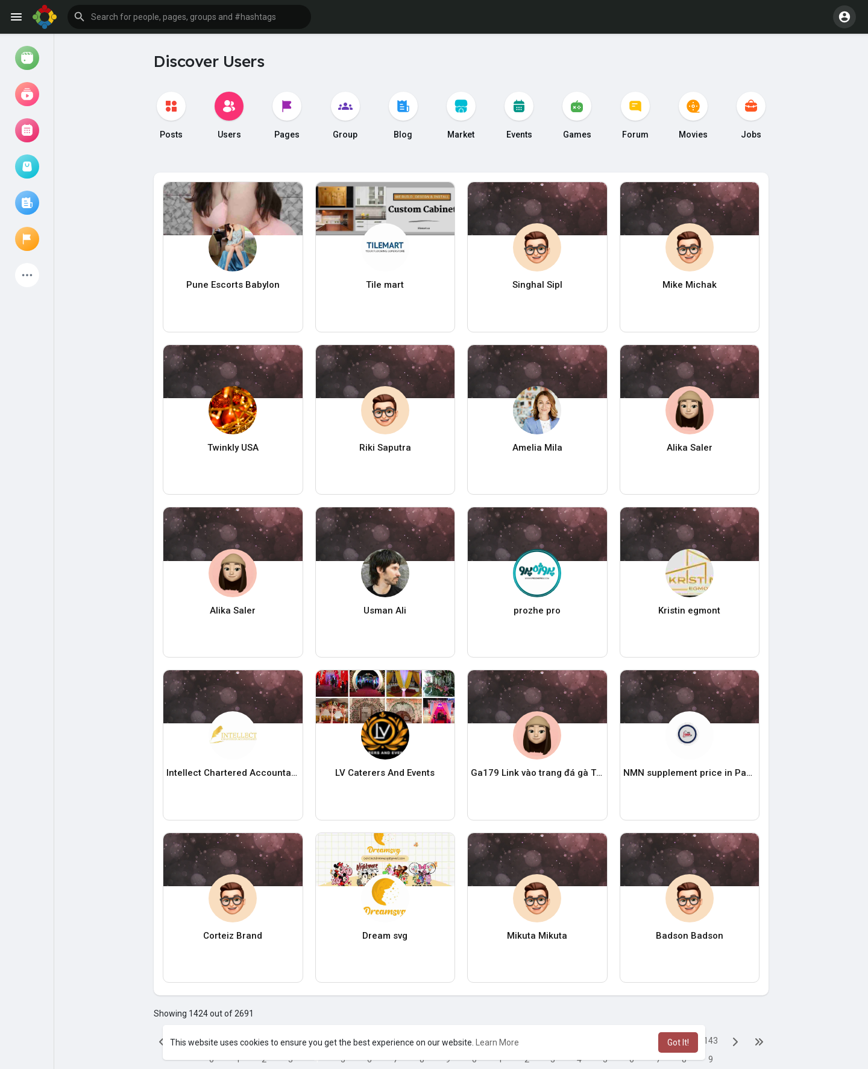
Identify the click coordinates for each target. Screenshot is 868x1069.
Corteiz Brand (232, 935)
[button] (189, 17)
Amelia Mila (537, 447)
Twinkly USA (233, 447)
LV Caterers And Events (385, 772)
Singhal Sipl (537, 284)
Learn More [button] (497, 1042)
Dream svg (384, 935)
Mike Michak (689, 284)
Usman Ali (384, 610)
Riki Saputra (385, 447)
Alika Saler (689, 447)
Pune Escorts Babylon (233, 284)
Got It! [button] (678, 1042)
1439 (710, 1043)
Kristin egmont (689, 610)
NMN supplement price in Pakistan (689, 772)
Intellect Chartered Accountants (233, 772)
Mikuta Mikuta (537, 935)
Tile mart (385, 284)
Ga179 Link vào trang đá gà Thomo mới (537, 772)
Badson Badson (689, 935)
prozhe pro (537, 610)
